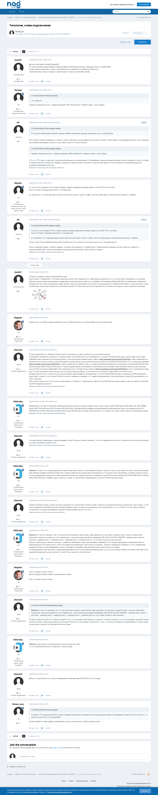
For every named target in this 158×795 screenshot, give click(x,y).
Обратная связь (82, 781)
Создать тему (125, 42)
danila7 (18, 272)
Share (126, 33)
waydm (18, 60)
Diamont (18, 350)
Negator (18, 318)
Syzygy (18, 90)
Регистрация (144, 4)
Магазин (12, 11)
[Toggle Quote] (32, 96)
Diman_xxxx (18, 704)
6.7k (18, 109)
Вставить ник (33, 81)
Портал (21, 11)
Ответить (142, 42)
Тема (71, 781)
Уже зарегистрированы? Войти (122, 4)
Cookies (93, 781)
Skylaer (18, 183)
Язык (64, 781)
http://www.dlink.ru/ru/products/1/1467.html (111, 369)
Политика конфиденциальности (139, 783)
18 (18, 291)
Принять (145, 791)
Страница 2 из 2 (34, 51)
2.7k (18, 337)
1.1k (19, 202)
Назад (15, 51)
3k (18, 420)
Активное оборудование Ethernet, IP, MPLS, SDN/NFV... (50, 34)
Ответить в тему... (28, 756)
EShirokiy (18, 401)
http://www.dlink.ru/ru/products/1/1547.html (115, 359)
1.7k (18, 723)
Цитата (48, 81)
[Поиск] (123, 11)
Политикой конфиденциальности (59, 792)
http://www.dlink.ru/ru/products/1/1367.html (44, 364)
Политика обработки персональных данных (134, 786)
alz (22, 32)
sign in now (57, 748)
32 (18, 79)
